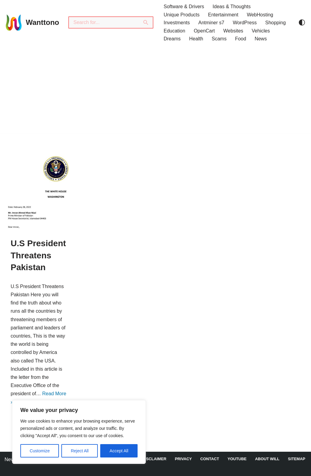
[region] (79, 432)
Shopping (275, 22)
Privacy (183, 459)
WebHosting (260, 14)
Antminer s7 (211, 22)
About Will (267, 459)
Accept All (119, 450)
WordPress (245, 22)
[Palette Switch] (302, 22)
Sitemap (296, 459)
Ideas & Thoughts (232, 6)
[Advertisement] (155, 90)
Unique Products (182, 14)
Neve (10, 459)
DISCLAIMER (154, 459)
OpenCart (204, 30)
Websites (233, 30)
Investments (177, 22)
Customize (40, 450)
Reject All (79, 450)
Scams (219, 38)
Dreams (172, 38)
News (261, 38)
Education (174, 30)
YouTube (237, 459)
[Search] (103, 22)
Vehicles (261, 30)
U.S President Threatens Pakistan (38, 255)
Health (196, 38)
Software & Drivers (184, 6)
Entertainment (223, 14)
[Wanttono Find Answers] (32, 22)
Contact (209, 459)
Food (240, 38)
